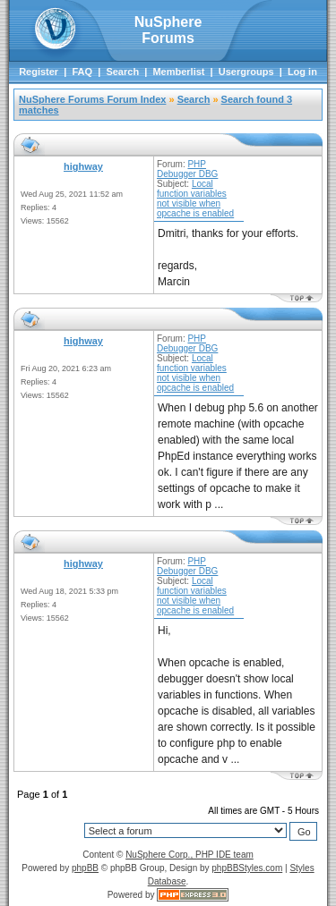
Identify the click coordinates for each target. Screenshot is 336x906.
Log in (302, 71)
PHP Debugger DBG (187, 169)
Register (38, 71)
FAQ (82, 71)
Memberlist (178, 71)
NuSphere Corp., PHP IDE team (189, 854)
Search (122, 71)
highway (83, 166)
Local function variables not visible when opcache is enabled (195, 198)
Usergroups (246, 71)
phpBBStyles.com (246, 868)
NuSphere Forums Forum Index (92, 99)
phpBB (85, 868)
